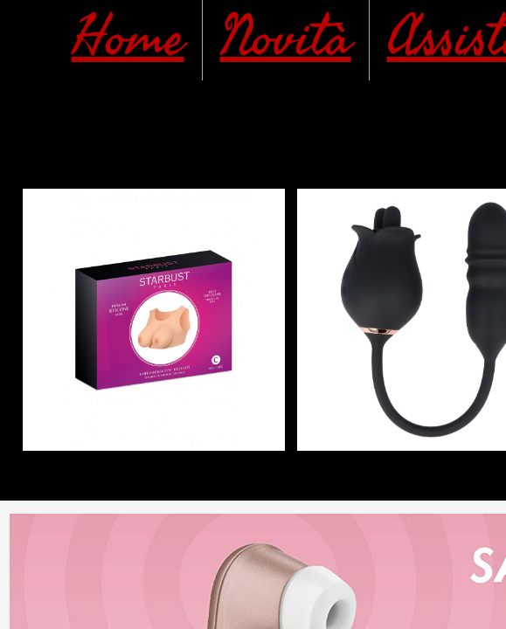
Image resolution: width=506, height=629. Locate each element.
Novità (285, 38)
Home (128, 38)
